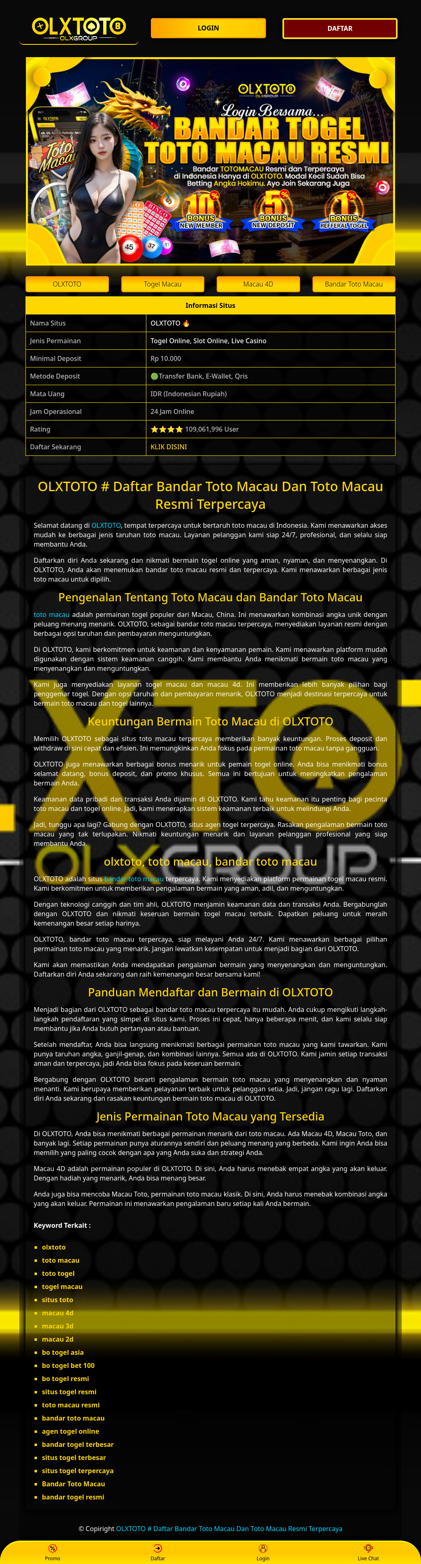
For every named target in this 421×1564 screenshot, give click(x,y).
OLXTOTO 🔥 (170, 323)
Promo (52, 1553)
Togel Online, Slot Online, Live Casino (208, 340)
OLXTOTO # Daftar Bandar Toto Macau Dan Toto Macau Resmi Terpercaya (229, 1528)
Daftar (157, 1553)
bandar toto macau (134, 878)
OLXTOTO (106, 525)
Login (263, 1553)
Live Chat (368, 1553)
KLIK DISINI (168, 446)
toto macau (51, 614)
